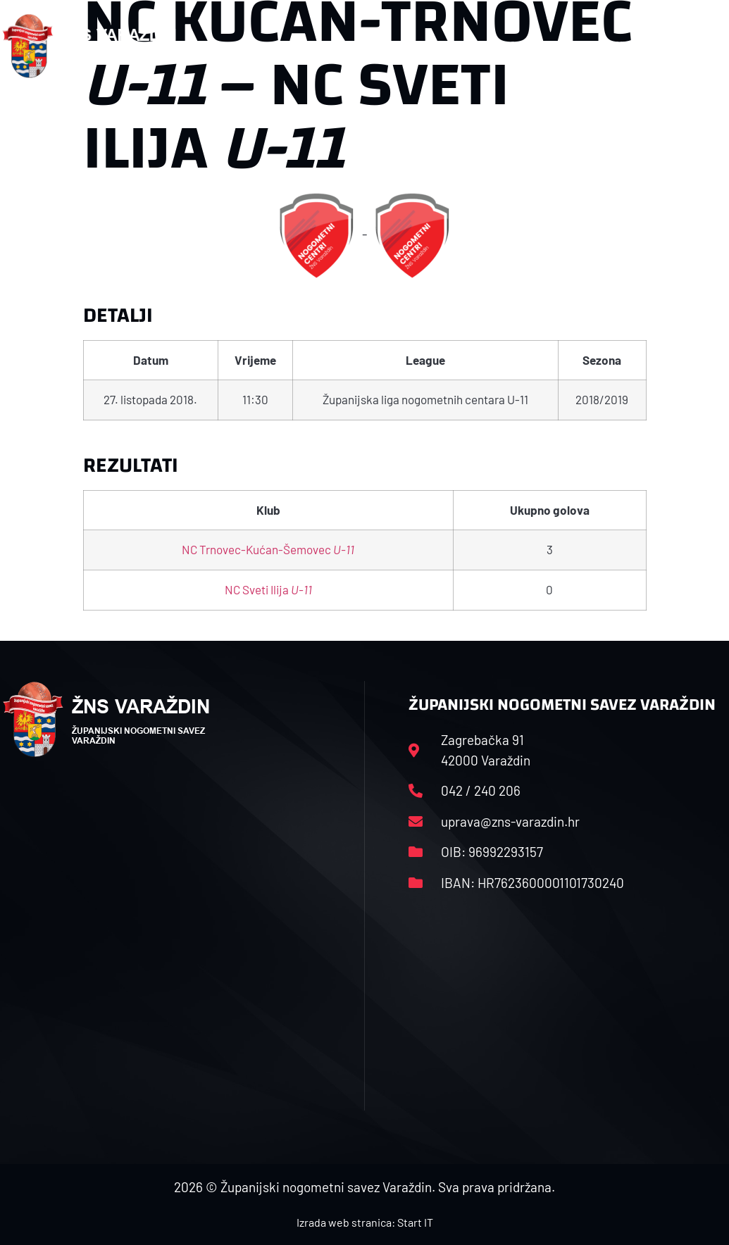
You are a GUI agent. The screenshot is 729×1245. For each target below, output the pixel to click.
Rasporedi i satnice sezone (397, 45)
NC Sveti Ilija (268, 589)
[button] (699, 45)
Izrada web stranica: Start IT (365, 1222)
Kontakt (604, 45)
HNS (282, 45)
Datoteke (527, 45)
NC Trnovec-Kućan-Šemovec (268, 549)
